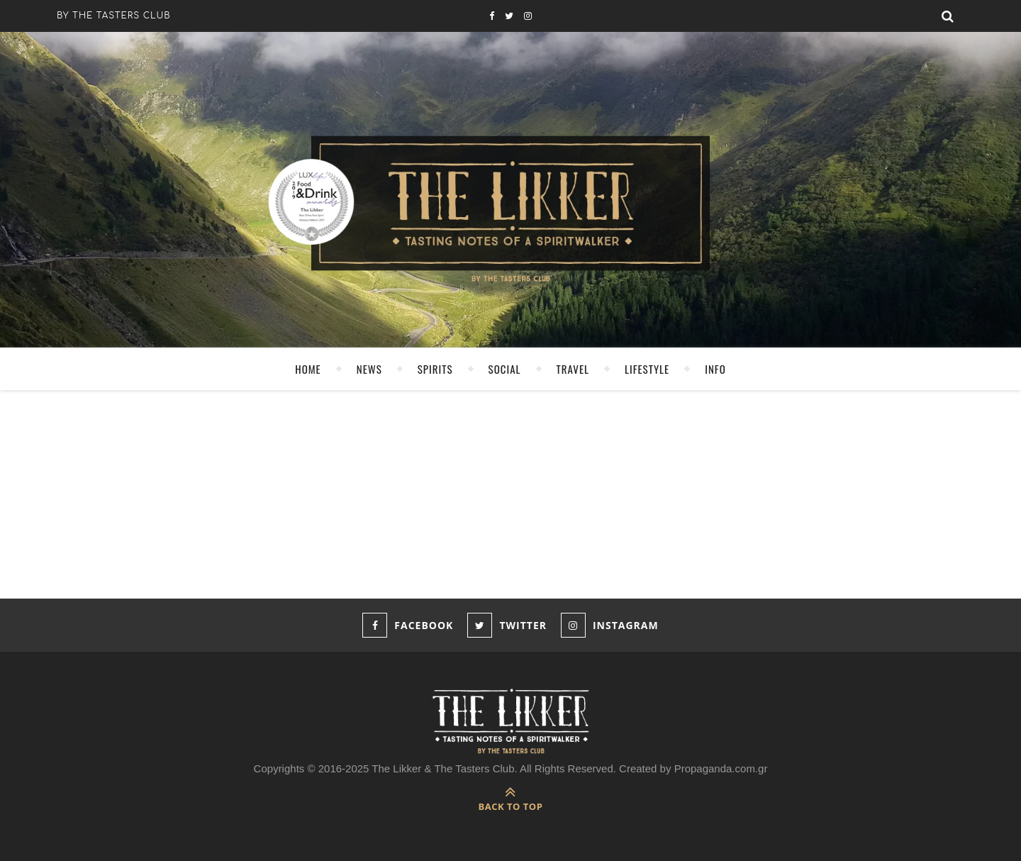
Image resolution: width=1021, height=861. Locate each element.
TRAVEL (573, 369)
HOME (308, 369)
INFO (715, 369)
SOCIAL (505, 369)
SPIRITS (435, 369)
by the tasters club (114, 16)
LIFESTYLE (647, 369)
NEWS (369, 369)
